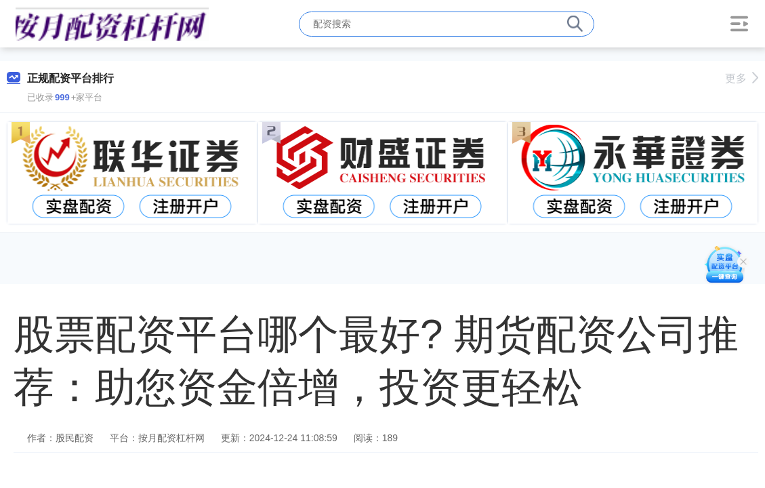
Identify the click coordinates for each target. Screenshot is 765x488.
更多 (741, 78)
